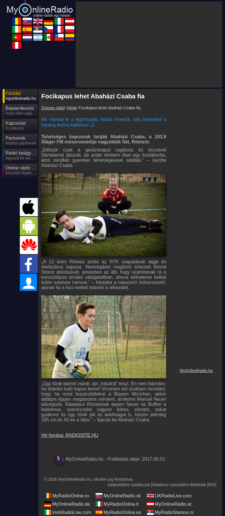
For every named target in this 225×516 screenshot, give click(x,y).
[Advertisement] (149, 44)
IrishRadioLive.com (67, 512)
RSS (212, 484)
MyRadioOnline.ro (66, 495)
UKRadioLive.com (169, 495)
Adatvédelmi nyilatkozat (129, 484)
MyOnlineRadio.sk (118, 495)
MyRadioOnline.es (118, 512)
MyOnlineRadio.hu (196, 370)
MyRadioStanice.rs (170, 512)
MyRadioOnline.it (117, 504)
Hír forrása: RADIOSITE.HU (69, 435)
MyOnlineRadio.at (169, 504)
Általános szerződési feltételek (179, 484)
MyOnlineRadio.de (67, 504)
